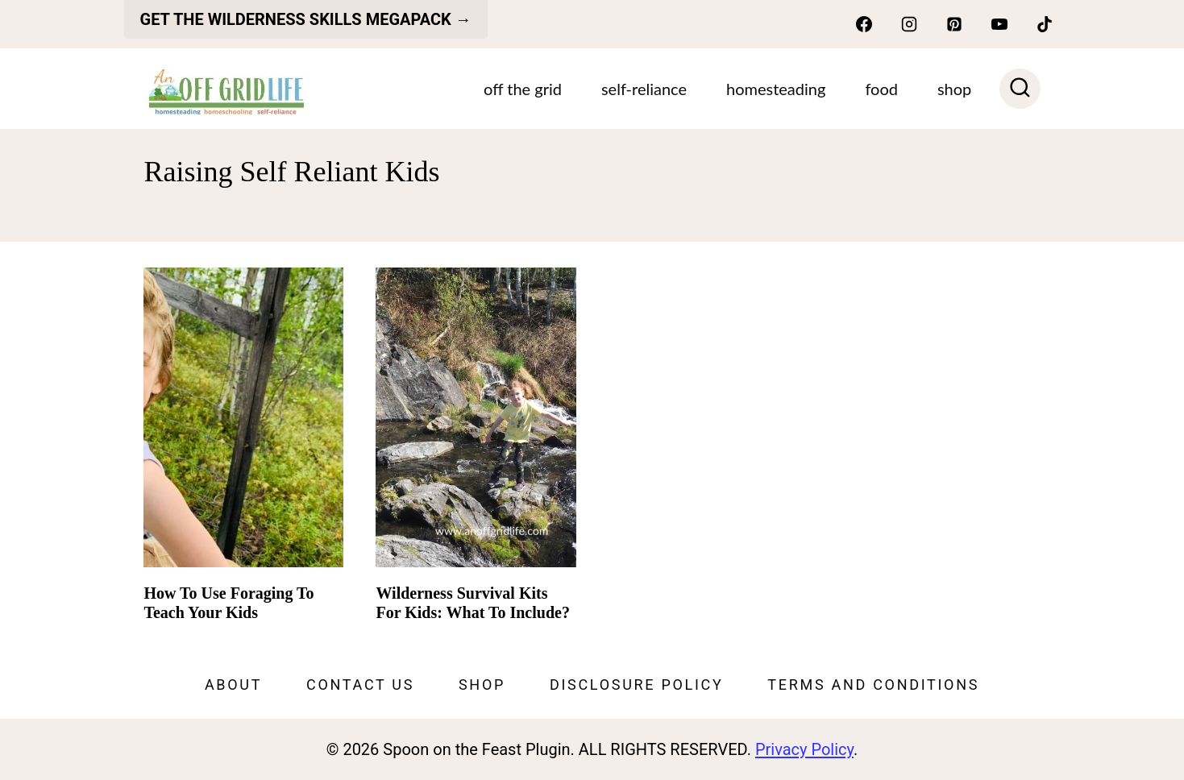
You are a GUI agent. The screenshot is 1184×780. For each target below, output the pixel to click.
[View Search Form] (1020, 89)
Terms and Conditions (873, 684)
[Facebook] (864, 24)
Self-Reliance (644, 88)
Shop (482, 684)
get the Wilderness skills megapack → (306, 19)
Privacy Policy (804, 749)
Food (881, 88)
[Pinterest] (954, 24)
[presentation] (243, 417)
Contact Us (360, 684)
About (233, 684)
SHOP (954, 88)
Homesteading (775, 88)
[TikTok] (1044, 24)
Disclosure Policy (637, 684)
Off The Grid (523, 88)
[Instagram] (909, 24)
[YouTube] (999, 24)
